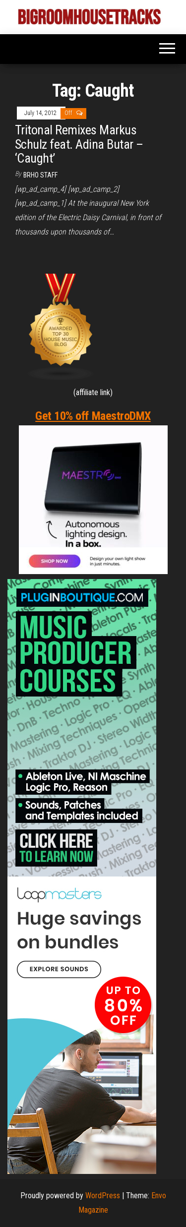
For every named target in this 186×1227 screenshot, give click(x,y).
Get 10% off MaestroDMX (92, 416)
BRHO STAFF (40, 175)
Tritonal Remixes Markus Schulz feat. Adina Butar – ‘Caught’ (79, 144)
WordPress (102, 1195)
